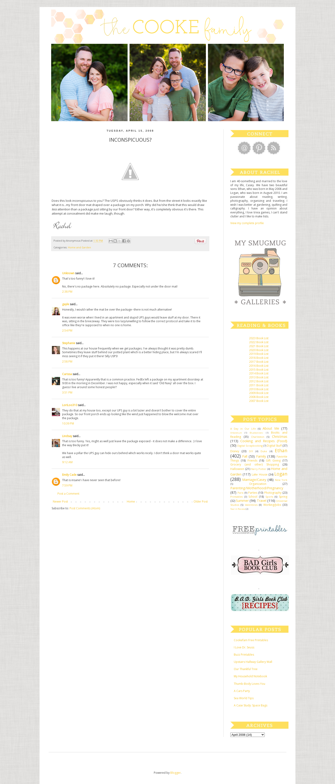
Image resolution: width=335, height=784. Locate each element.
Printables (236, 496)
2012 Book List (258, 381)
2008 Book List (258, 397)
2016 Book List (258, 366)
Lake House (259, 474)
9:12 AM (67, 462)
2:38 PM (67, 292)
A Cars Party (242, 691)
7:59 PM (67, 485)
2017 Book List (258, 362)
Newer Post (60, 501)
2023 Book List (258, 338)
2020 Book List (258, 350)
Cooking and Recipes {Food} (263, 441)
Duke (264, 451)
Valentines (251, 505)
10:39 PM (68, 423)
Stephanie (68, 343)
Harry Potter (258, 469)
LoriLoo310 (69, 405)
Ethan (281, 450)
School (252, 497)
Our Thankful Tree (246, 669)
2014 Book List (258, 373)
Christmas (279, 436)
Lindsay (67, 436)
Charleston (257, 436)
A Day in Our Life (243, 428)
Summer (242, 500)
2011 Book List (258, 385)
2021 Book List (258, 346)
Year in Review (237, 508)
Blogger (175, 773)
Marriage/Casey (254, 479)
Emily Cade (69, 475)
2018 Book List (258, 358)
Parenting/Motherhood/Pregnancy (256, 488)
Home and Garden (79, 247)
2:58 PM (67, 361)
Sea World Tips (244, 698)
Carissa (67, 374)
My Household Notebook (250, 676)
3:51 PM (67, 392)
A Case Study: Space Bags (250, 705)
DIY (251, 451)
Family (261, 456)
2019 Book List (258, 354)
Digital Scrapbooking (250, 445)
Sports (269, 496)
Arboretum (236, 432)
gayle (65, 304)
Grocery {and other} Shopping (254, 464)
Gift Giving (273, 460)
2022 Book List (258, 342)
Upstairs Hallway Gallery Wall (253, 662)
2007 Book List (258, 401)
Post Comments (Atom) (85, 508)
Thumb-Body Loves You (249, 684)
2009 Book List (258, 393)
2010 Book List (258, 389)
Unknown (68, 273)
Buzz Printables (244, 655)
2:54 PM (67, 330)
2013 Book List (258, 377)
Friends (252, 460)
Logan (280, 474)
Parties (252, 493)
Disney (234, 451)
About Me (271, 428)
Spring (283, 497)
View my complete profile (247, 223)
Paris (240, 492)
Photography (272, 493)
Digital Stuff (274, 446)
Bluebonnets (256, 432)
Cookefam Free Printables (251, 640)
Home (131, 501)
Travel (261, 500)
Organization (257, 484)
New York (281, 480)
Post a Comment (68, 494)
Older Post (201, 501)
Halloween (237, 469)
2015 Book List (258, 370)
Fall (244, 456)
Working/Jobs (272, 505)
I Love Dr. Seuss (244, 647)
